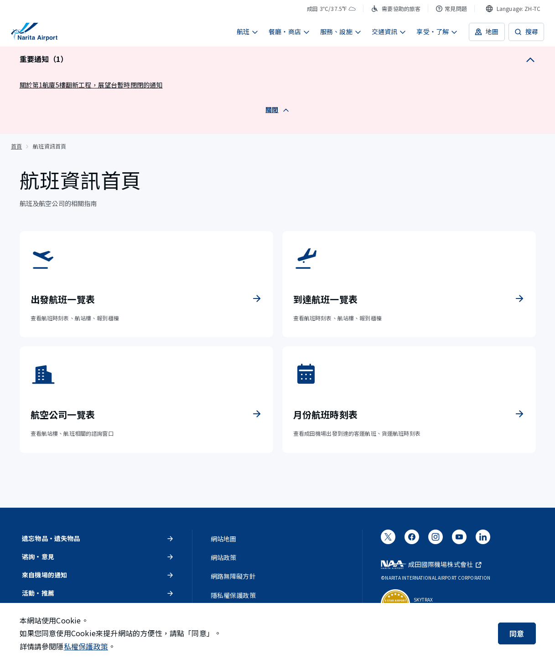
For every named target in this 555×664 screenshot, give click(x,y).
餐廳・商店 (289, 31)
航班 (248, 31)
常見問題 (451, 8)
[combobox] (513, 8)
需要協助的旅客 (395, 8)
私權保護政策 (86, 646)
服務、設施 (341, 31)
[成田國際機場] (34, 32)
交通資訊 (389, 31)
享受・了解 (437, 31)
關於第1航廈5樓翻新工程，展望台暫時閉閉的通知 (91, 84)
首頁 (16, 146)
